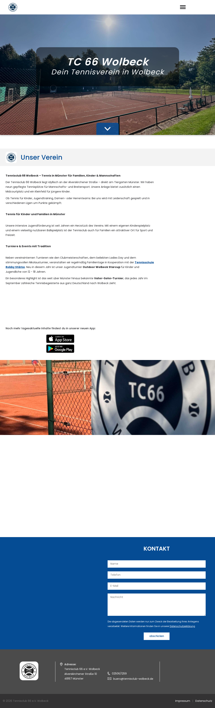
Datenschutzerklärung (182, 626)
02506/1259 (119, 673)
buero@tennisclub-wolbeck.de (133, 679)
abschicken (156, 636)
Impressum (182, 701)
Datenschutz (203, 701)
